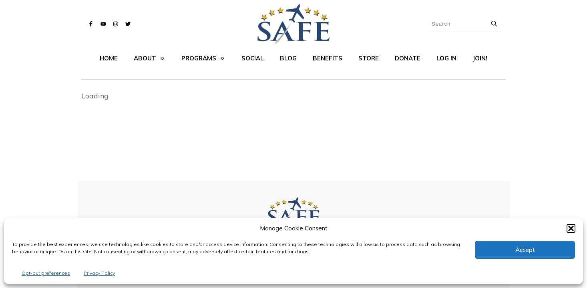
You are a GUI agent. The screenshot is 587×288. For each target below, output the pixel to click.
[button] (571, 228)
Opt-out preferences (46, 273)
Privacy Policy (99, 273)
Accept (525, 250)
